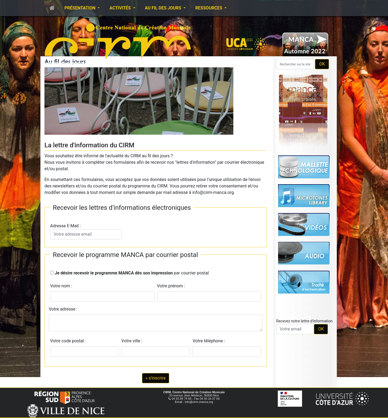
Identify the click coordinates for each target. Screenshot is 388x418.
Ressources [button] (209, 8)
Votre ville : (132, 340)
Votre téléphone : (210, 340)
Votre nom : (61, 285)
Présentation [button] (80, 8)
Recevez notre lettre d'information (304, 321)
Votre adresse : (63, 309)
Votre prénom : (171, 285)
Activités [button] (120, 8)
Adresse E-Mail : (86, 231)
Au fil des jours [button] (163, 8)
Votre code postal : (69, 340)
